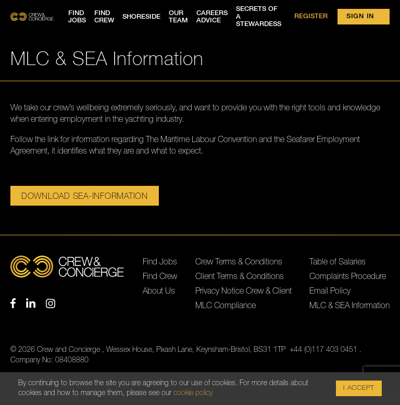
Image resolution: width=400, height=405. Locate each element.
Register (311, 16)
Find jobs (77, 17)
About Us (159, 291)
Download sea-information (84, 196)
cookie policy (193, 394)
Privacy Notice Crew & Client (243, 291)
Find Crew (160, 276)
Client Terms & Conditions (239, 276)
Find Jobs (160, 262)
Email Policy (330, 291)
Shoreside (141, 17)
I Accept (358, 389)
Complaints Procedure (347, 276)
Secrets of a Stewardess (258, 17)
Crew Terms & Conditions (238, 262)
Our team (178, 17)
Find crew (104, 17)
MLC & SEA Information (349, 305)
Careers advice (212, 17)
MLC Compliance (225, 305)
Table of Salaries (337, 262)
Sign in (360, 16)
